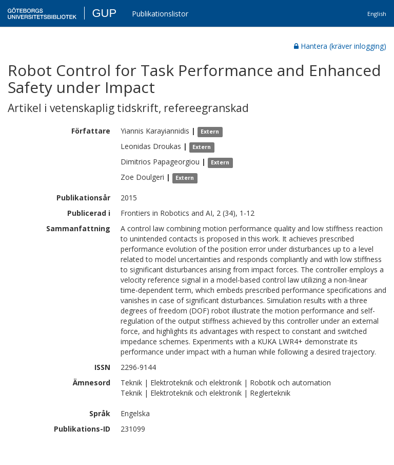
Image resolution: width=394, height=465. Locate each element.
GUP (104, 13)
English (376, 13)
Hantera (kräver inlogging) (340, 46)
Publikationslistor (160, 13)
